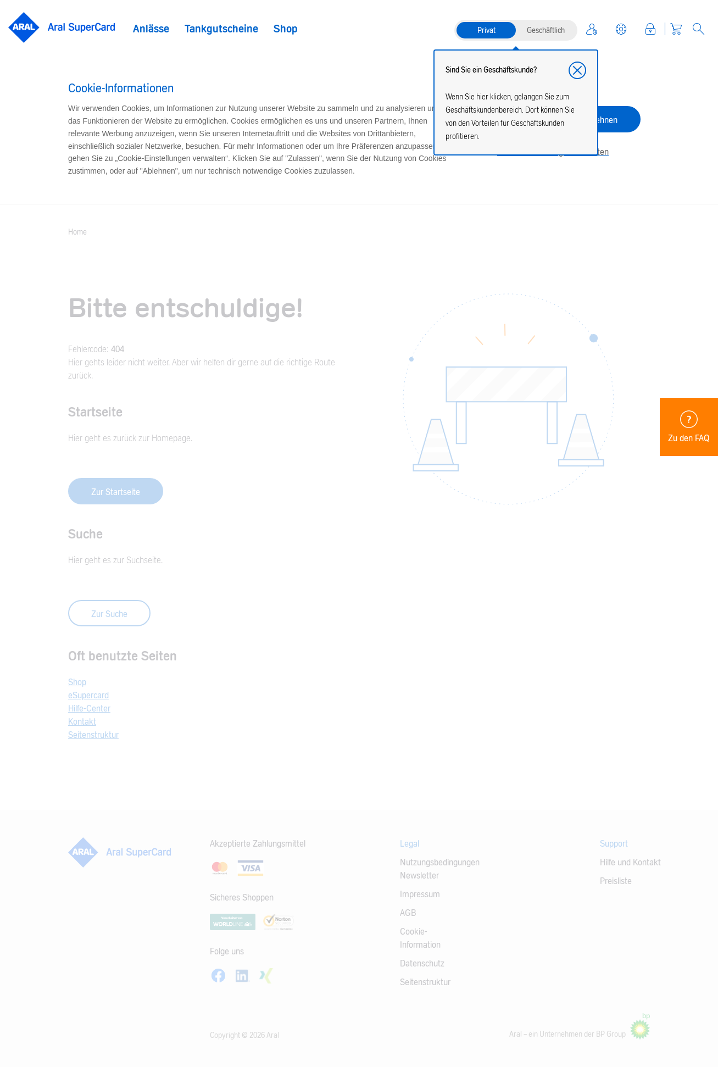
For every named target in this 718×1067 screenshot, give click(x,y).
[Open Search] (698, 29)
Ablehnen (601, 120)
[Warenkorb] (676, 29)
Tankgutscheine (221, 29)
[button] (577, 70)
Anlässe (151, 29)
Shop (286, 29)
